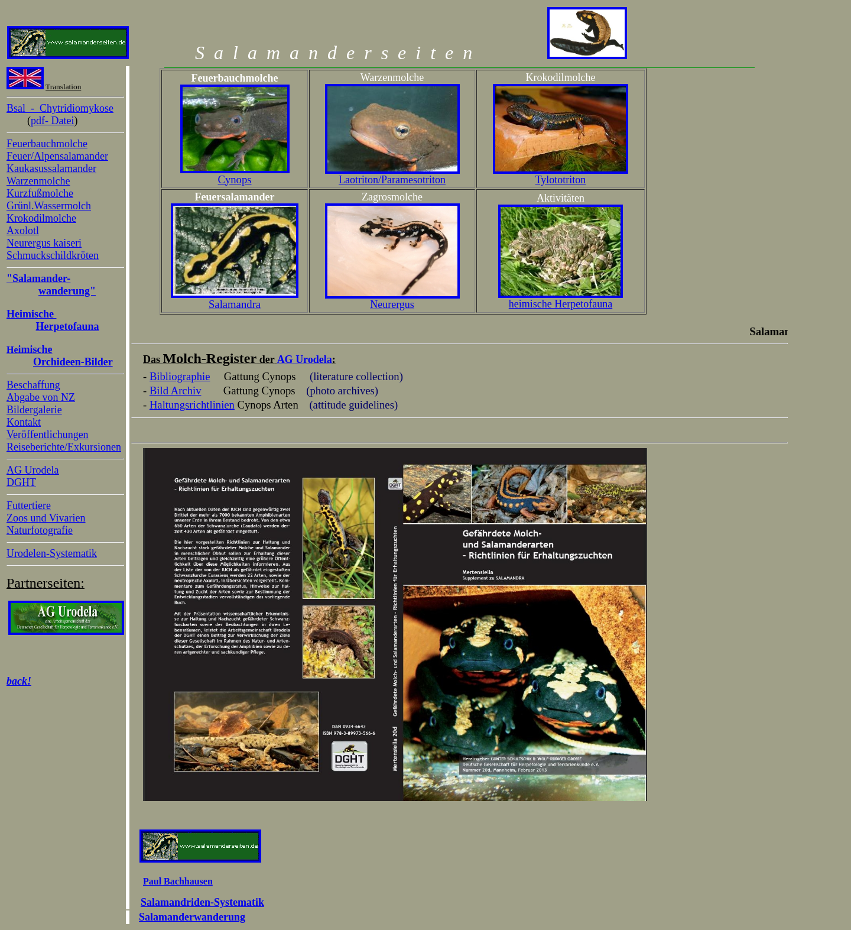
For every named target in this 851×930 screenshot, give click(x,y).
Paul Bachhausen (178, 881)
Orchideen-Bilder (73, 362)
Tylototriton (560, 180)
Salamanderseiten (333, 52)
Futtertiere (29, 505)
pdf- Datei (52, 121)
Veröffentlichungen (48, 434)
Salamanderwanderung (192, 917)
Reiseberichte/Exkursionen (64, 447)
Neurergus (392, 304)
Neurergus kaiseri (44, 243)
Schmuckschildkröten (53, 255)
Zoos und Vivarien (46, 518)
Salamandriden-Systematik (202, 902)
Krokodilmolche (41, 218)
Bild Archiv (176, 390)
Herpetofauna (67, 326)
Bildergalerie (34, 410)
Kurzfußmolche (40, 193)
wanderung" (67, 291)
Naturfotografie (40, 530)
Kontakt (24, 422)
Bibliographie (180, 376)
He (30, 350)
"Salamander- (38, 278)
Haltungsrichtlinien (192, 404)
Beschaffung (33, 385)
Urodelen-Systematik (52, 553)
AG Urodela (33, 470)
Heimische (31, 314)
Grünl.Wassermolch (49, 206)
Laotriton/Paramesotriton (392, 180)
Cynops (234, 179)
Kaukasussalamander (51, 168)
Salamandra (235, 304)
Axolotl (23, 230)
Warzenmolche (38, 181)
